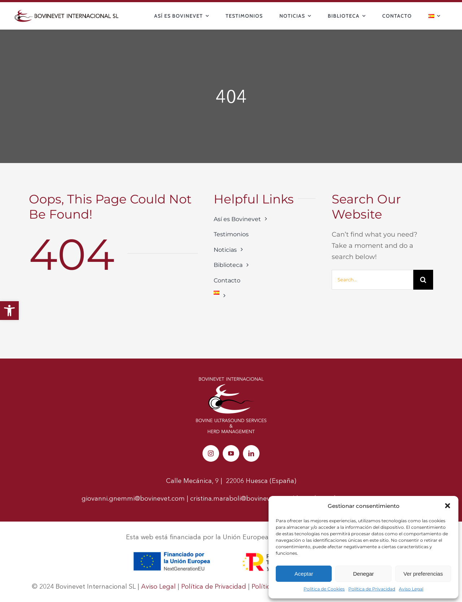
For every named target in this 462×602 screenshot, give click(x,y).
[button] (447, 505)
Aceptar (304, 574)
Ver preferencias (423, 574)
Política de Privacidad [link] (371, 589)
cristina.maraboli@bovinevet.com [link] (240, 498)
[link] (9, 310)
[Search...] (372, 280)
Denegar (363, 574)
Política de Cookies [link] (324, 589)
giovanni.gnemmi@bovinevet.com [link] (133, 498)
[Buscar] (423, 280)
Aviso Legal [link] (411, 589)
